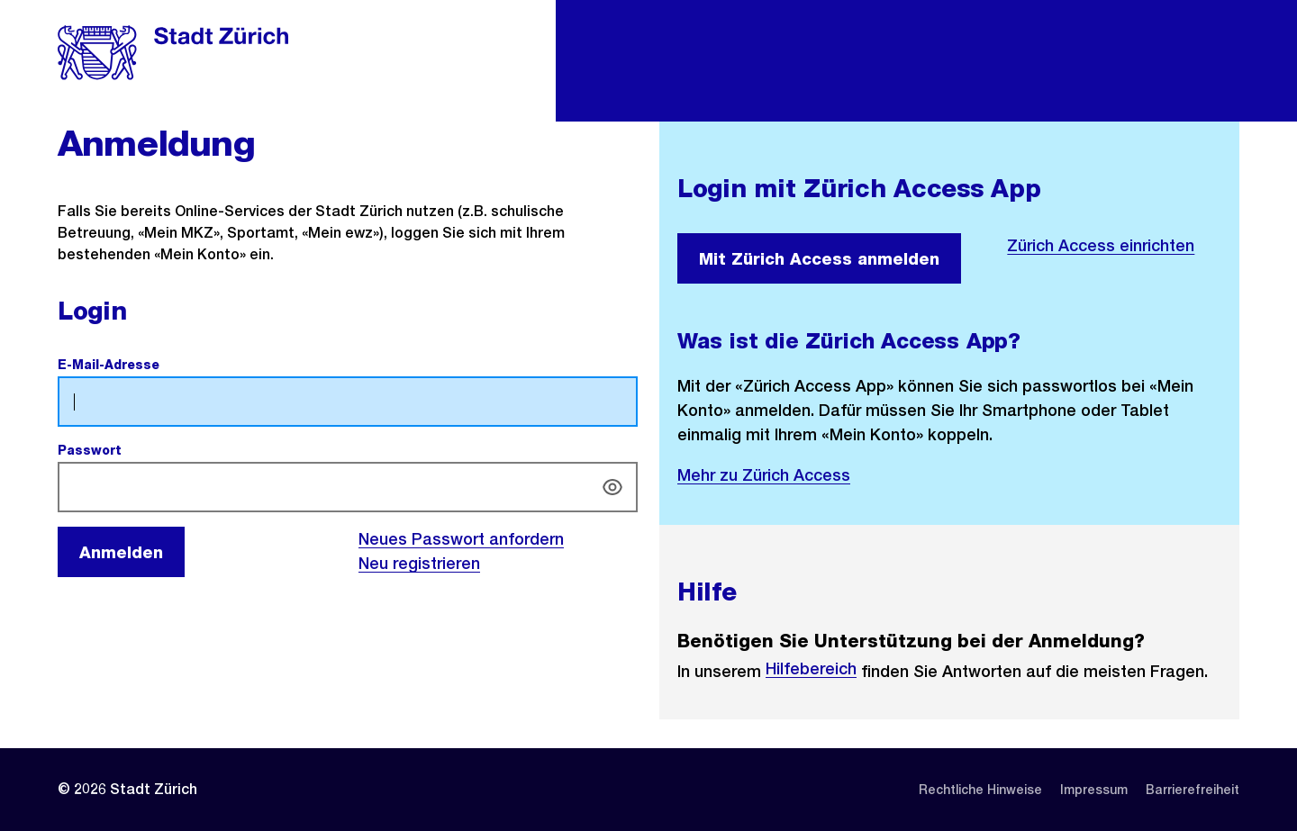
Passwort (131, 450)
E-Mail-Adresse (150, 364)
